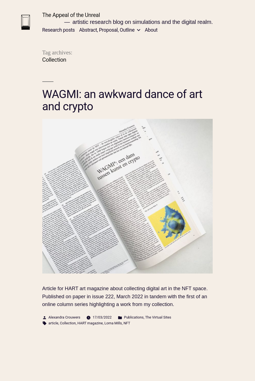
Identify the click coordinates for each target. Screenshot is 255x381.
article (53, 323)
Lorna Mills (113, 323)
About (151, 30)
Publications (134, 317)
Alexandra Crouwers (64, 317)
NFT (127, 323)
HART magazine (90, 323)
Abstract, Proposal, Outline (106, 30)
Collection (68, 323)
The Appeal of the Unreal (71, 15)
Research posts (58, 30)
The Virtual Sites (158, 317)
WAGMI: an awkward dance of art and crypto (122, 100)
